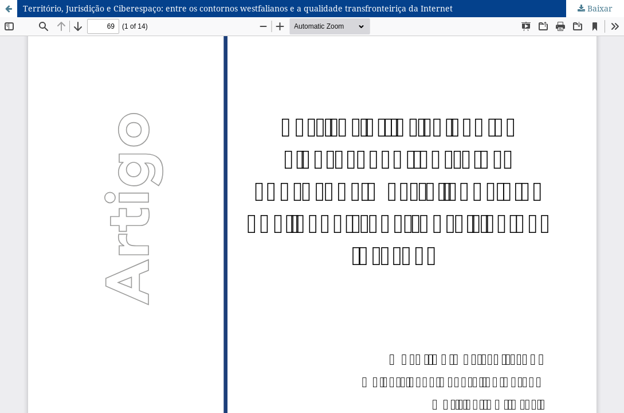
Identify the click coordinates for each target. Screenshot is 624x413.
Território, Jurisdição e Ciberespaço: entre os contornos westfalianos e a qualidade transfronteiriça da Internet (238, 8)
